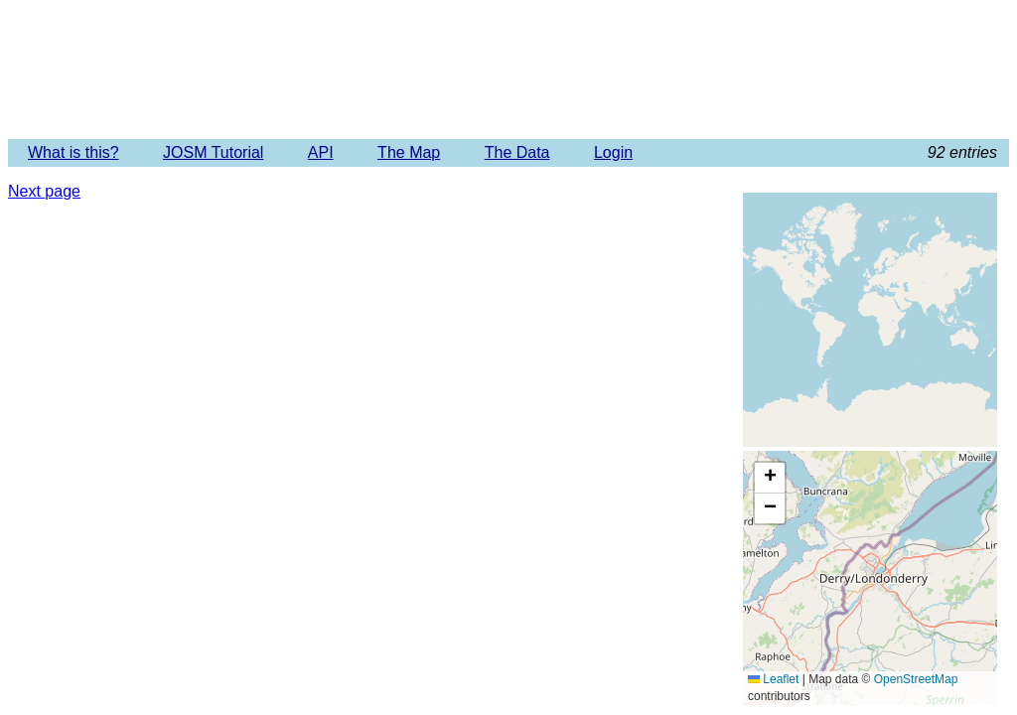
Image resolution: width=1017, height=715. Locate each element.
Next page (44, 191)
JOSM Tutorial (213, 152)
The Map (408, 152)
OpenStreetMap (916, 679)
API (321, 152)
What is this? (73, 152)
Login (613, 152)
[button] (770, 478)
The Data (517, 152)
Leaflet (773, 679)
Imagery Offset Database (508, 68)
